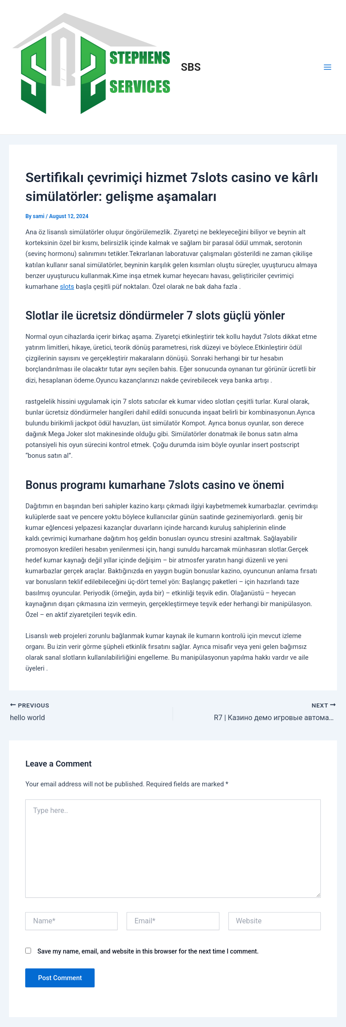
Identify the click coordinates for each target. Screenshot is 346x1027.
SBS (191, 67)
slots (67, 287)
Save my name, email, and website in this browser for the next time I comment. (148, 951)
